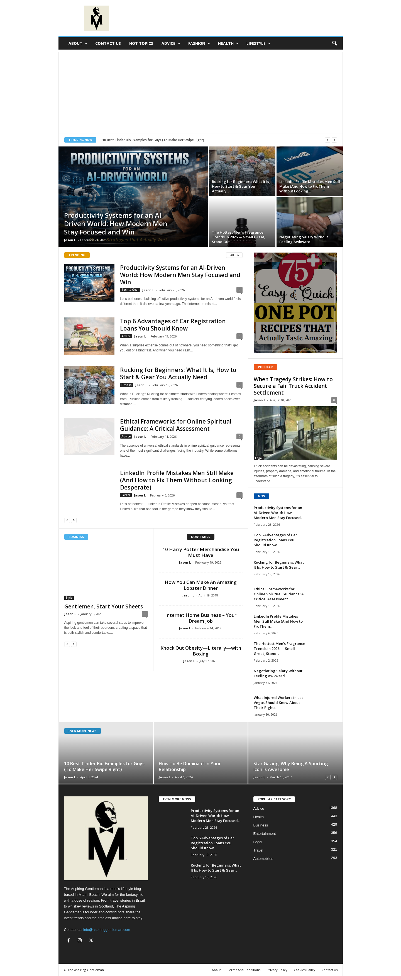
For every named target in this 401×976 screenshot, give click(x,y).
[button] (334, 43)
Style (69, 598)
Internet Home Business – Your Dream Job (200, 618)
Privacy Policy (277, 970)
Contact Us (108, 43)
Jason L (70, 240)
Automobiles (263, 859)
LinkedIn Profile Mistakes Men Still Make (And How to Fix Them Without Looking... (309, 186)
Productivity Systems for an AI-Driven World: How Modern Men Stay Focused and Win (115, 223)
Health (228, 43)
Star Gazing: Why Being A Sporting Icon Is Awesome (290, 766)
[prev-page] (67, 520)
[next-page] (74, 520)
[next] (334, 140)
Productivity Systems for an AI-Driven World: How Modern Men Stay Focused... (278, 512)
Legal (259, 458)
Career (125, 495)
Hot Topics (141, 43)
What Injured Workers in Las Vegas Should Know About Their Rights (278, 702)
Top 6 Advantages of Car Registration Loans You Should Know (173, 324)
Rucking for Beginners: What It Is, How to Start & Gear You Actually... (241, 186)
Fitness (126, 385)
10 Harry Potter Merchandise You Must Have (200, 552)
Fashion (199, 43)
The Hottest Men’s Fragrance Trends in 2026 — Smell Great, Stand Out (238, 237)
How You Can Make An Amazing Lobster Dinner (201, 585)
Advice (171, 43)
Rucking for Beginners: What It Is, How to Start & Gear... (279, 565)
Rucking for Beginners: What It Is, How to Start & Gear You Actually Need (178, 373)
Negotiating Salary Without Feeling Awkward (303, 239)
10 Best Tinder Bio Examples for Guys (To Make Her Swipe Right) (153, 140)
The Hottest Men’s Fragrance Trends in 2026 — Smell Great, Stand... (279, 648)
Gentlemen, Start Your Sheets (103, 606)
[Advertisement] (200, 91)
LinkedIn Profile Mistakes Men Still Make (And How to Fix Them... (278, 621)
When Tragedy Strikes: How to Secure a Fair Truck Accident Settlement (293, 386)
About (78, 43)
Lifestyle (258, 43)
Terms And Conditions (243, 970)
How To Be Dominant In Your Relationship (190, 766)
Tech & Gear (130, 290)
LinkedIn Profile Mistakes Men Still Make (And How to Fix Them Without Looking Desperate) (177, 480)
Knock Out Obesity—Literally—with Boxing (200, 651)
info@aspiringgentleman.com (106, 930)
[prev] (327, 140)
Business (260, 825)
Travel (258, 850)
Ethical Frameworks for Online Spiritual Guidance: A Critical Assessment (175, 424)
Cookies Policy (304, 970)
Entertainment (264, 833)
